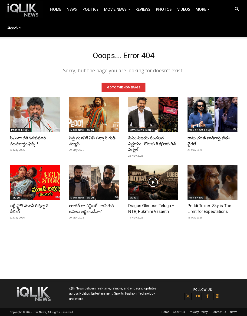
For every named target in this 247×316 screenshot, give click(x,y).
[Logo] (24, 9)
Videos (183, 9)
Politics (90, 9)
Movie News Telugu (82, 129)
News (72, 9)
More (203, 9)
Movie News (117, 9)
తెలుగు (14, 27)
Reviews (142, 9)
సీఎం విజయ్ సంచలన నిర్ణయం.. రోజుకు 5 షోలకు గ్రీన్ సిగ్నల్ (152, 142)
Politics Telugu (20, 129)
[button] (236, 9)
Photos (164, 9)
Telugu (15, 196)
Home (55, 9)
